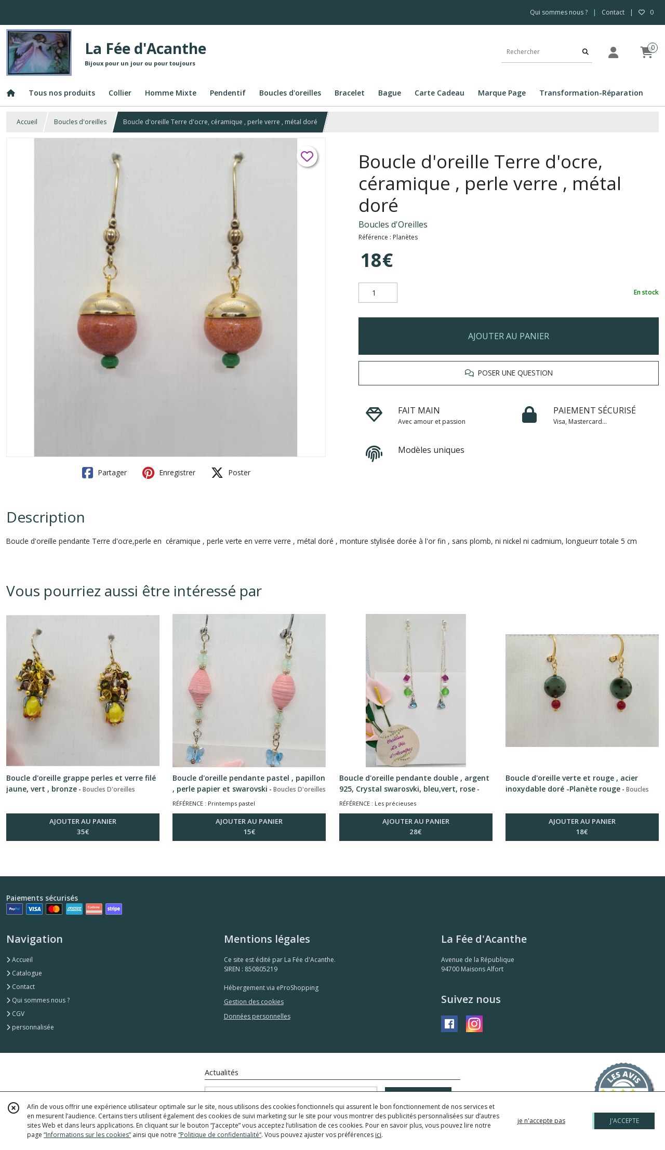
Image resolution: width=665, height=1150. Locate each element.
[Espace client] (613, 52)
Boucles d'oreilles (80, 121)
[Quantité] (377, 293)
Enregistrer (168, 472)
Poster (230, 472)
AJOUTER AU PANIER (508, 336)
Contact (613, 12)
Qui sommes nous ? (38, 1000)
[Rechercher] (585, 52)
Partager (104, 472)
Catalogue (24, 973)
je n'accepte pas (541, 1120)
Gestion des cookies (254, 1001)
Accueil (27, 121)
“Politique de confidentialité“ (219, 1134)
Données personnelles (257, 1016)
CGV (15, 1013)
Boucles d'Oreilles (393, 224)
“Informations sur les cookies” (87, 1134)
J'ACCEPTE (624, 1120)
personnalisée (30, 1027)
